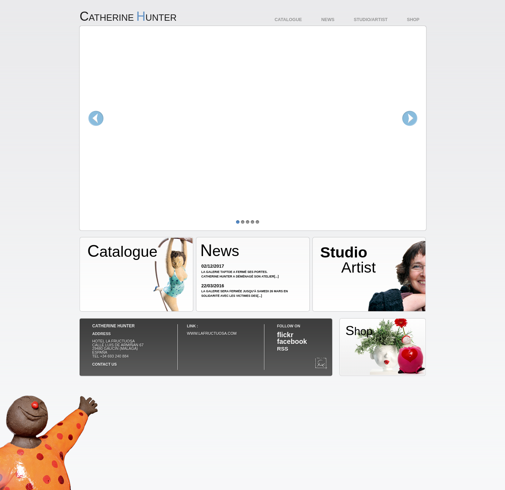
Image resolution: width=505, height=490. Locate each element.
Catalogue (288, 19)
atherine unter (128, 17)
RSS (282, 349)
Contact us (104, 364)
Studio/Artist (371, 19)
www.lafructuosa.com (212, 333)
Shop (413, 19)
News (328, 19)
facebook (292, 341)
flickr (285, 335)
